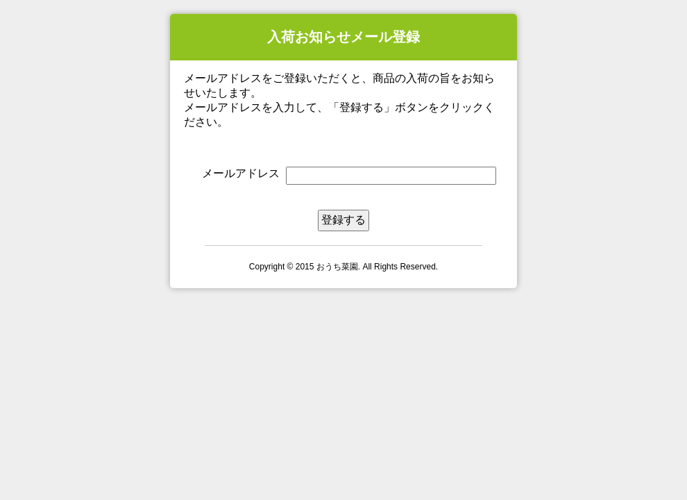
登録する (343, 220)
